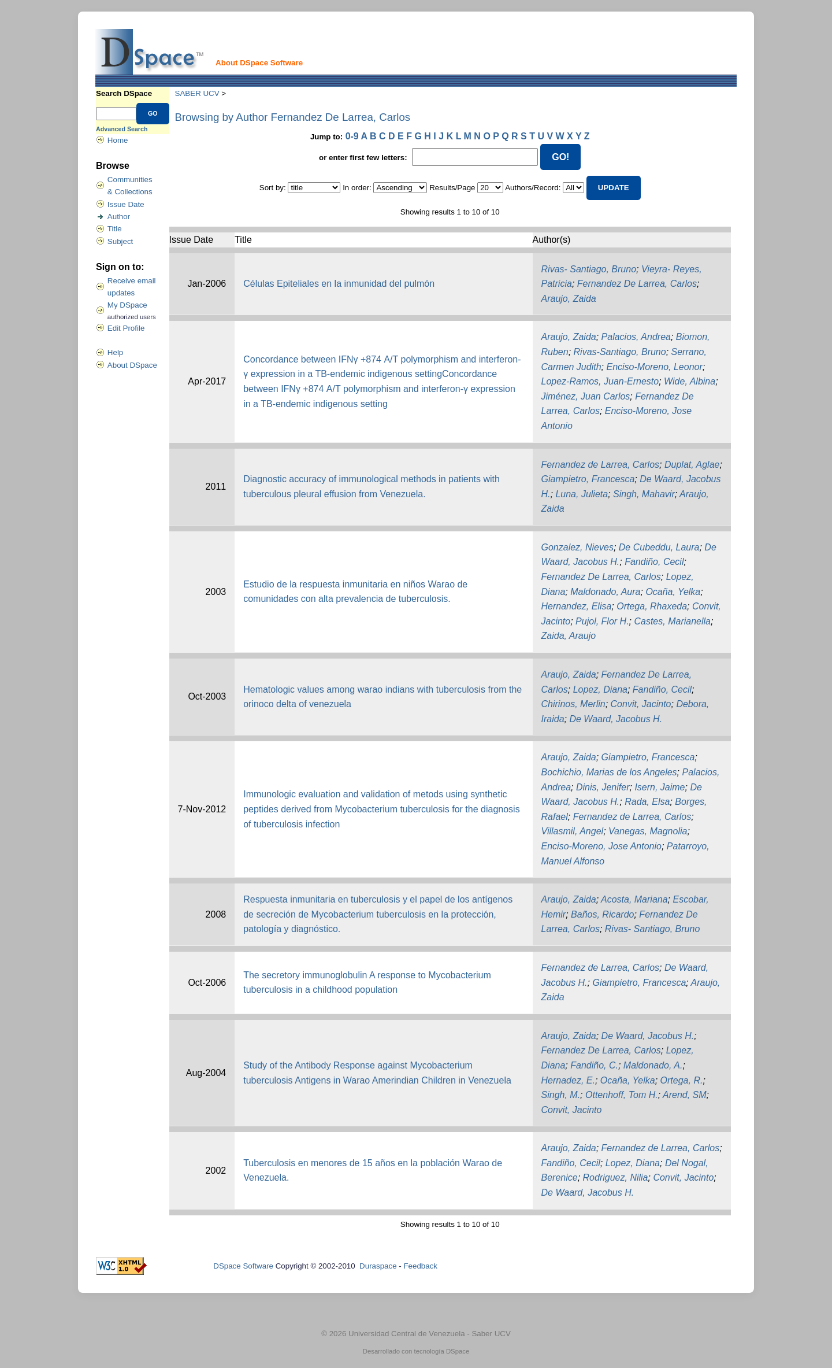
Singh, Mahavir (644, 494)
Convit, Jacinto (641, 704)
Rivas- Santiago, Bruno (589, 269)
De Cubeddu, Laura (659, 547)
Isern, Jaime (659, 787)
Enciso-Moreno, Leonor (654, 367)
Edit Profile (125, 328)
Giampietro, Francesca (588, 479)
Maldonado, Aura (605, 592)
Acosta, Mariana (634, 899)
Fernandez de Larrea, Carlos (600, 464)
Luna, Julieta (581, 494)
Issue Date (125, 204)
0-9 (352, 136)
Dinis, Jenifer (602, 787)
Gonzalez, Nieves (577, 547)
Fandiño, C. (594, 1065)
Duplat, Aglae (691, 464)
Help (115, 352)
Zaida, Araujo (568, 636)
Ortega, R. (681, 1080)
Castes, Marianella (672, 621)
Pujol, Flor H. (602, 621)
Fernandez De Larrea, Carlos (637, 284)
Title (114, 228)
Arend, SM (685, 1095)
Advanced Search (121, 128)
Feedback (420, 1266)
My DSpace (127, 305)
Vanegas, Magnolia (647, 831)
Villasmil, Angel (572, 831)
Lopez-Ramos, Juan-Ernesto (600, 381)
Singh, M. (561, 1095)
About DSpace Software (259, 62)
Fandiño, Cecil (654, 562)
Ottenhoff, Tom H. (621, 1095)
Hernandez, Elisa (576, 606)
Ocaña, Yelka (672, 592)
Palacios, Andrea (636, 337)
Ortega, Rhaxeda (651, 606)
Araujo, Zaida (568, 299)
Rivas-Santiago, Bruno (620, 352)
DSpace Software (243, 1266)
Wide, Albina (689, 381)
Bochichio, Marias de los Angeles (609, 772)
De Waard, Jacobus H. (615, 719)
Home (117, 140)
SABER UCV (197, 93)
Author (118, 216)
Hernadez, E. (568, 1080)
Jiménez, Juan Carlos (585, 396)
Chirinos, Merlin (573, 704)
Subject (120, 241)
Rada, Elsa (647, 802)
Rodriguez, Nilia (615, 1177)
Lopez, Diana (600, 689)
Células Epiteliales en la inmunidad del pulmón (338, 284)
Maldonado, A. (653, 1065)
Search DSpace (124, 93)
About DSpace (132, 365)
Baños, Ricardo (602, 914)
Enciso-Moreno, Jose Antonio (601, 846)
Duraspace (377, 1266)
